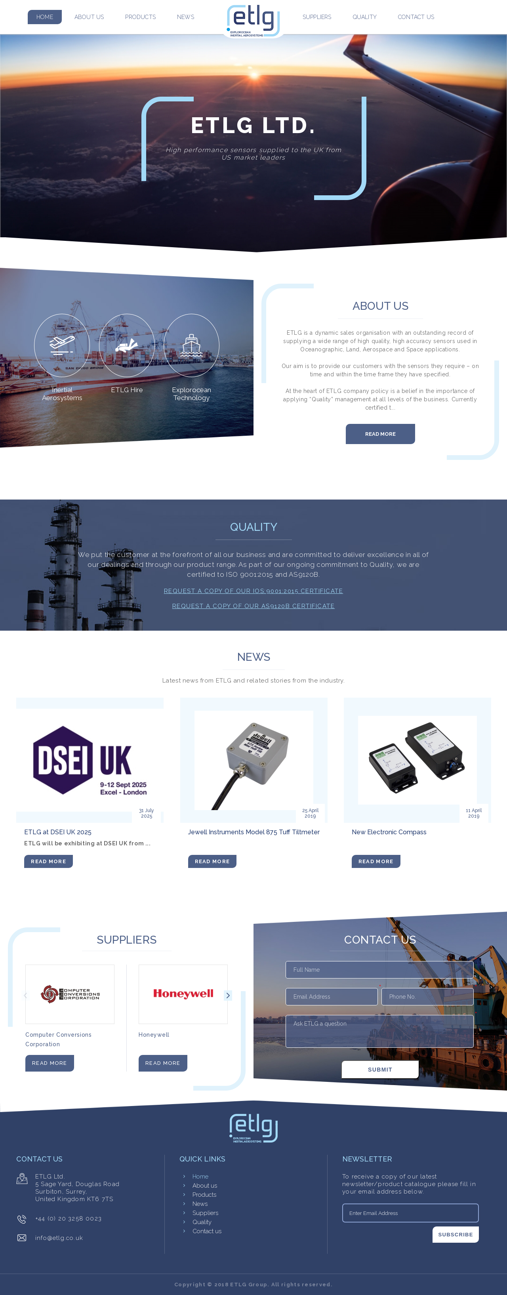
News (185, 17)
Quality (365, 17)
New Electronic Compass (389, 832)
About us (89, 17)
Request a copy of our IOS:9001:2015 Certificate (253, 591)
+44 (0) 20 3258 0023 (68, 1218)
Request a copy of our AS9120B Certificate (253, 606)
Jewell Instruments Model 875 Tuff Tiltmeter (254, 832)
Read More (380, 434)
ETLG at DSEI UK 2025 (57, 832)
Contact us (416, 17)
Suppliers (317, 17)
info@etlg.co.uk (59, 1238)
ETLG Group (248, 1284)
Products (140, 17)
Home (44, 17)
